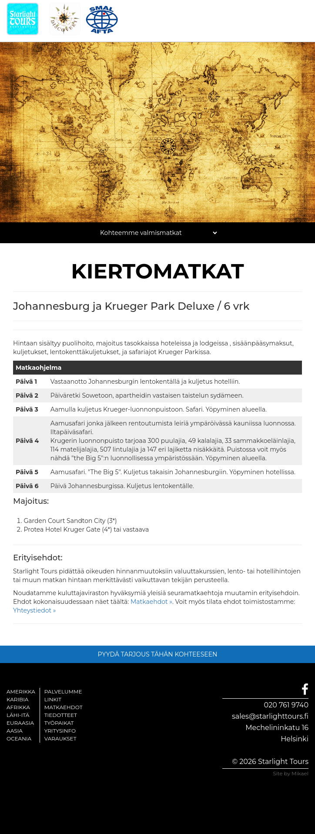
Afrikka (18, 707)
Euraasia (20, 723)
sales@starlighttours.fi (270, 716)
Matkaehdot (63, 707)
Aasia (15, 730)
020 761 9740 (286, 705)
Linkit (53, 699)
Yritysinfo (60, 730)
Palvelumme (63, 691)
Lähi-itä (18, 715)
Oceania (19, 738)
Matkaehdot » (151, 602)
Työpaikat (59, 723)
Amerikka (21, 691)
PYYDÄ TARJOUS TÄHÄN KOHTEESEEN (158, 654)
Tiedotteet (60, 715)
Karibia (17, 699)
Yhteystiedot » (34, 610)
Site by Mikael (290, 773)
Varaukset (60, 738)
